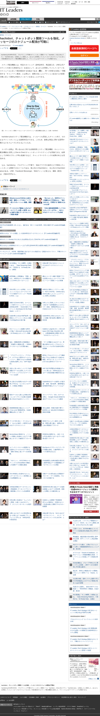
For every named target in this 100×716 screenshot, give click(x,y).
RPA (42, 22)
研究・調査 (87, 2)
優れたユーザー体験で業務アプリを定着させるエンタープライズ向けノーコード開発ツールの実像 (53, 278)
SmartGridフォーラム (83, 706)
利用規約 (15, 697)
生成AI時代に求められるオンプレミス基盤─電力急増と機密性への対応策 (53, 318)
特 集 (38, 19)
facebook (4, 14)
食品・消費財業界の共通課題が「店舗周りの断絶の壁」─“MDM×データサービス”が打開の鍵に (20, 344)
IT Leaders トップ (5, 26)
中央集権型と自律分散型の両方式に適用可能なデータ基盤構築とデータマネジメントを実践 (53, 463)
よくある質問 (10, 700)
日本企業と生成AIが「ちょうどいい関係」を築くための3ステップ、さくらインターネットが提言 (20, 502)
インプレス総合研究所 (59, 706)
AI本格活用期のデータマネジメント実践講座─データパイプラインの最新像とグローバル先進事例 (20, 489)
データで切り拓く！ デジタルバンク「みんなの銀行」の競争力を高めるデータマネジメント (20, 423)
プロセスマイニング (28, 22)
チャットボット (13, 189)
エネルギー (60, 3)
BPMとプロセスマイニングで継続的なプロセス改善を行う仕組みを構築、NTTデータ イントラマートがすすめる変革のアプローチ (79, 274)
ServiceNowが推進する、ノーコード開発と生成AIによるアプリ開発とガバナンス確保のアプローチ (20, 436)
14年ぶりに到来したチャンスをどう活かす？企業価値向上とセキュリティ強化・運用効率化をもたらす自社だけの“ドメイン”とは (79, 200)
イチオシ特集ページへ (91, 511)
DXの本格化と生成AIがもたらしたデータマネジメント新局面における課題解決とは (20, 476)
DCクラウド (35, 2)
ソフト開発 (74, 2)
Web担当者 (60, 2)
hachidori (5, 189)
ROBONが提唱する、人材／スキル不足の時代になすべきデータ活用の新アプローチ (53, 436)
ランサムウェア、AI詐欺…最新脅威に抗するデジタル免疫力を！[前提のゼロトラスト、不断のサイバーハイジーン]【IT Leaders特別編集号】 (33, 252)
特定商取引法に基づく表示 (68, 697)
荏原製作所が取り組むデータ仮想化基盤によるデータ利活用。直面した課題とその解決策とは (53, 489)
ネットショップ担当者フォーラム (23, 709)
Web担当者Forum (46, 706)
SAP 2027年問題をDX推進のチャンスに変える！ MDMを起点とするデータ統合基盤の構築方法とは (53, 370)
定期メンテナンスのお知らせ (78, 112)
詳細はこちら (93, 679)
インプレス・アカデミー (20, 711)
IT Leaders (11, 10)
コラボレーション (29, 26)
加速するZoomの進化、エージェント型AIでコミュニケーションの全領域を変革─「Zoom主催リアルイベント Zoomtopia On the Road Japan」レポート (20, 307)
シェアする (4, 48)
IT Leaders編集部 (18, 45)
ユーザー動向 (15, 22)
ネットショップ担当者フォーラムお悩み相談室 (47, 709)
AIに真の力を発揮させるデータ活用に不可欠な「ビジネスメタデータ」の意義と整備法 (20, 384)
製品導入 (48, 2)
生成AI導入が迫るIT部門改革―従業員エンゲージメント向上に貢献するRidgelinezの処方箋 (20, 318)
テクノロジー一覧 (17, 26)
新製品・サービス (41, 26)
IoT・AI (81, 2)
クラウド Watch (71, 706)
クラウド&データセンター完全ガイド (24, 706)
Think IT (38, 706)
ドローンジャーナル (89, 709)
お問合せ (2, 700)
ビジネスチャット (24, 189)
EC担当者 (67, 2)
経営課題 (13, 19)
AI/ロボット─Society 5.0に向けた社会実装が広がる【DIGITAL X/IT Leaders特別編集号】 (29, 239)
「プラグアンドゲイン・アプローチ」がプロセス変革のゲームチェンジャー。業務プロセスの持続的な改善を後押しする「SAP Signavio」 (20, 359)
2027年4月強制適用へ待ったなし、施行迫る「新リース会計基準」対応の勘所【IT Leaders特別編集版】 (32, 226)
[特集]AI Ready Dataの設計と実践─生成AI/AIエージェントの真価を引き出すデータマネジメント (84, 489)
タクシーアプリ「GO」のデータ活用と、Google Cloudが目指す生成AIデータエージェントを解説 (53, 397)
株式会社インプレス (19, 704)
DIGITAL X (80, 709)
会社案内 (43, 697)
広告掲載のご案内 (34, 697)
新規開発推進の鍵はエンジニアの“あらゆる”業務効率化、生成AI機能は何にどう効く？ (20, 410)
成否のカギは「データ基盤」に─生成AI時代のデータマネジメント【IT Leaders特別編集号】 (30, 233)
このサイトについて (5, 697)
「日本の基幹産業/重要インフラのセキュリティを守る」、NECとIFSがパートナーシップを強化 (54, 210)
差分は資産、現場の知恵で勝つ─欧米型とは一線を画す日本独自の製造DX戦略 (53, 410)
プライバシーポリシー (53, 697)
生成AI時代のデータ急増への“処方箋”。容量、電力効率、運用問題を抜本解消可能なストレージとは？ (53, 384)
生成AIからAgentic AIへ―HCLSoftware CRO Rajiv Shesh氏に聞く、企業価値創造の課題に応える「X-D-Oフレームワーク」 (79, 235)
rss (7, 14)
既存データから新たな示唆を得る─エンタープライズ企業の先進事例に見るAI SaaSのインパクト (20, 397)
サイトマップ (82, 697)
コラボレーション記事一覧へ (57, 32)
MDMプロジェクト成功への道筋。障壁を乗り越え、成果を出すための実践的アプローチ (53, 423)
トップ (3, 21)
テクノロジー (25, 19)
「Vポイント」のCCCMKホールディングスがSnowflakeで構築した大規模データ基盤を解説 (20, 463)
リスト (19, 48)
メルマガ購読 (23, 697)
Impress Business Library (77, 38)
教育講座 (73, 3)
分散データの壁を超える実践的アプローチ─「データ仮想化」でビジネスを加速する (53, 476)
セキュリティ (51, 22)
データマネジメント (64, 22)
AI (37, 22)
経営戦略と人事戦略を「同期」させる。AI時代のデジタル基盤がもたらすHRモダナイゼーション (20, 278)
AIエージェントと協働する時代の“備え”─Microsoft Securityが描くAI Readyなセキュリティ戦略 (20, 331)
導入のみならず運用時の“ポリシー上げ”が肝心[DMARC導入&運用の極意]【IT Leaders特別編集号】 (32, 245)
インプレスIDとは (76, 43)
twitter (1, 14)
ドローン (67, 3)
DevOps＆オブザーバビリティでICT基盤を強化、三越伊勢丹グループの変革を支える (53, 449)
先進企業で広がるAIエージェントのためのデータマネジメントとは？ (53, 265)
